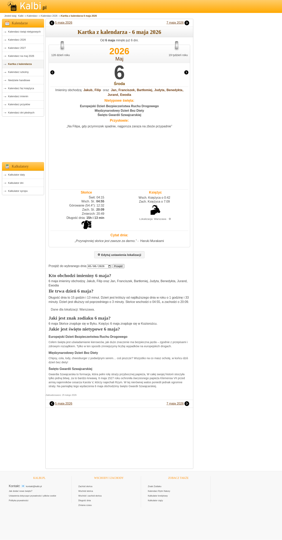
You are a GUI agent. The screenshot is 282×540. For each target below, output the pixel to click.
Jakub (87, 90)
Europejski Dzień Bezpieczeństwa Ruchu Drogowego (119, 106)
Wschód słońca (85, 491)
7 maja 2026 (175, 22)
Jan (114, 90)
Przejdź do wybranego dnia (67, 266)
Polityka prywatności (18, 500)
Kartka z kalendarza (20, 64)
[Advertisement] (23, 138)
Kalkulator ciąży (155, 500)
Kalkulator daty (16, 174)
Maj (119, 59)
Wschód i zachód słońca (90, 496)
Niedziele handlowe (19, 80)
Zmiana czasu (85, 505)
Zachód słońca (85, 486)
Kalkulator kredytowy (158, 496)
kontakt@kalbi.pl (34, 486)
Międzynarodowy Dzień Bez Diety (119, 110)
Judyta (159, 90)
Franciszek (126, 90)
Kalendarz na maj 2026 (21, 55)
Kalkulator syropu (18, 190)
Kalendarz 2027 (17, 47)
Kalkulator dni (16, 182)
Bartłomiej (144, 90)
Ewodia (125, 94)
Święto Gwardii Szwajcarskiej (119, 115)
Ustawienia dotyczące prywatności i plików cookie (32, 496)
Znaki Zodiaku (154, 486)
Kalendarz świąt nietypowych (24, 31)
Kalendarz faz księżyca (21, 88)
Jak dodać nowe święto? (20, 491)
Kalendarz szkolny (18, 72)
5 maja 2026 (63, 22)
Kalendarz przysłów (19, 104)
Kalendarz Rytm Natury (159, 491)
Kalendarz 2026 (49, 15)
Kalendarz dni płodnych (21, 112)
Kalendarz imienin (18, 96)
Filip (98, 90)
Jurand (113, 94)
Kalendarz (32, 15)
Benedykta (174, 90)
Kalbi (20, 15)
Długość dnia (84, 500)
